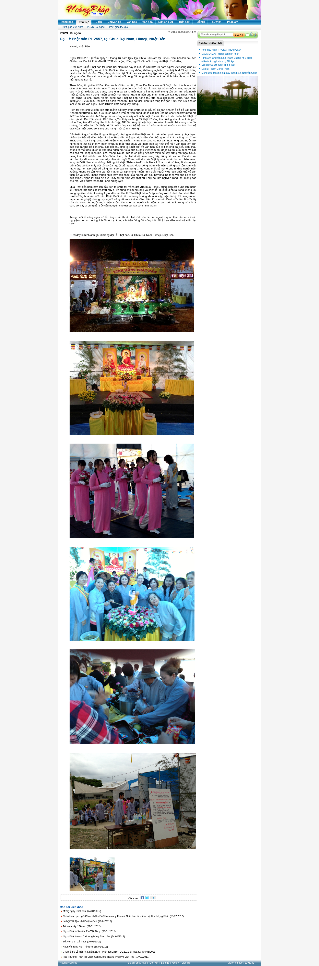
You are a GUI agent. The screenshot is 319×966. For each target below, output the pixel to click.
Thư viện (215, 21)
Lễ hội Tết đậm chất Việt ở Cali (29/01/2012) (87, 921)
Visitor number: (241, 962)
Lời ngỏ (165, 962)
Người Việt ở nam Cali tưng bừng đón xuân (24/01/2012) (94, 936)
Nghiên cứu (165, 21)
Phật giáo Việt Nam (72, 27)
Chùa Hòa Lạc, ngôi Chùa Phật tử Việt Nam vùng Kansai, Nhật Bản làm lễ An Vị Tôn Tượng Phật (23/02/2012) (123, 916)
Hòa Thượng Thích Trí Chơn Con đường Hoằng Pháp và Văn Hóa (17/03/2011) (106, 956)
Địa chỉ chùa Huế (137, 962)
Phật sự (83, 22)
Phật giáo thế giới (118, 27)
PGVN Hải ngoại (96, 27)
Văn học (132, 21)
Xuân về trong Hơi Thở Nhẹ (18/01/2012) (85, 946)
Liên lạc (186, 962)
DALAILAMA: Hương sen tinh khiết (220, 53)
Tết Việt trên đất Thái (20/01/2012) (82, 941)
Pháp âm (232, 21)
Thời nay (184, 21)
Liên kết (154, 962)
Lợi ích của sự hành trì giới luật (218, 64)
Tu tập (98, 21)
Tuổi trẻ (200, 21)
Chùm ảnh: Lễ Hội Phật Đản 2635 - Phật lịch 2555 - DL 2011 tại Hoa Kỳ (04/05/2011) (109, 951)
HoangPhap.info (68, 962)
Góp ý (175, 962)
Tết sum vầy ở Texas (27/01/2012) (82, 926)
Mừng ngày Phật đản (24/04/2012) (82, 911)
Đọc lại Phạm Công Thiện (215, 68)
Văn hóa (147, 21)
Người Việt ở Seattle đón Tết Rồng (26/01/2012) (89, 931)
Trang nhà (66, 21)
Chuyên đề (114, 21)
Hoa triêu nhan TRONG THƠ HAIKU (221, 49)
